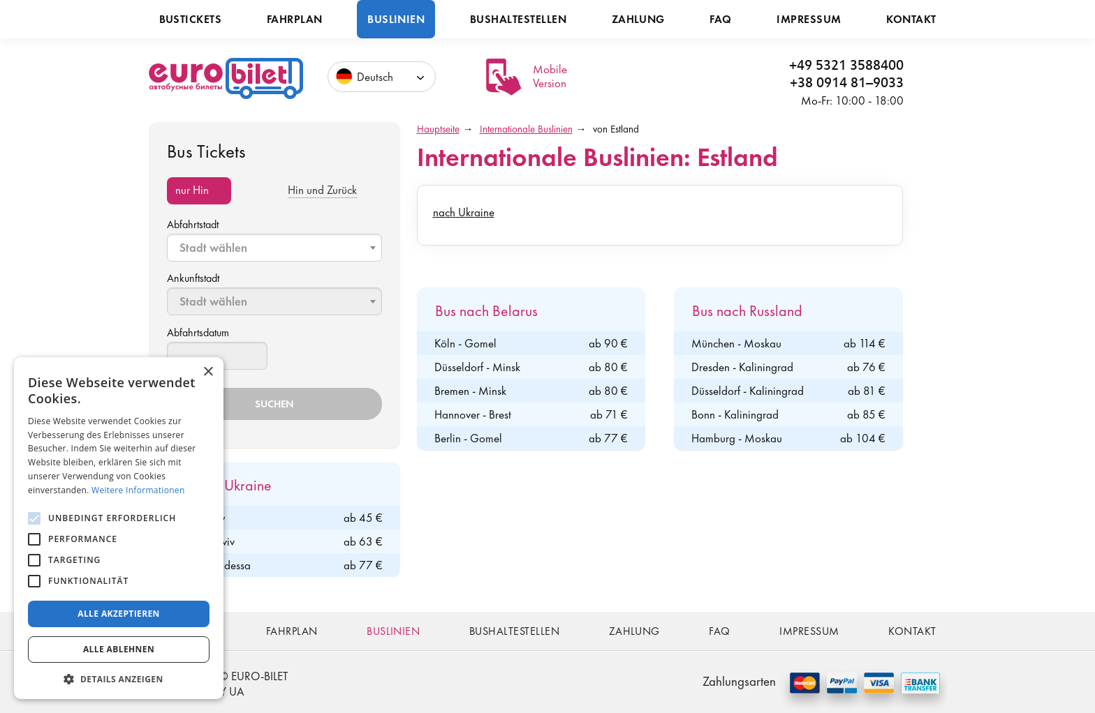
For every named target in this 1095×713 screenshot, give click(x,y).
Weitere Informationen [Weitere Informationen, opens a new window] (138, 490)
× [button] (208, 372)
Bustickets (190, 19)
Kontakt (911, 19)
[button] (119, 678)
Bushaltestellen (518, 19)
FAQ (720, 19)
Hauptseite (438, 129)
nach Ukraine (463, 212)
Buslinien (396, 19)
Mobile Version (550, 76)
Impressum (809, 19)
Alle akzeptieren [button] (119, 614)
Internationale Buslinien (526, 129)
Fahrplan (295, 19)
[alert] (118, 528)
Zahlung (638, 19)
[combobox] (274, 248)
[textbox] (276, 247)
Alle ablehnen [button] (118, 649)
